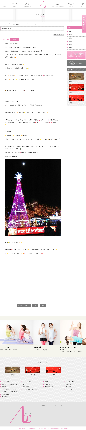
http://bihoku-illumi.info (11, 156)
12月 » (43, 305)
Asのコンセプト (6, 381)
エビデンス (26, 384)
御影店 (70, 48)
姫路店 (70, 35)
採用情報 (68, 386)
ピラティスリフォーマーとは (10, 391)
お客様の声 (26, 386)
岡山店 (70, 44)
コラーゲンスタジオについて (10, 389)
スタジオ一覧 (5, 396)
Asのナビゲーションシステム (9, 384)
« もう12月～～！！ (23, 305)
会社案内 (47, 381)
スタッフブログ (8, 24)
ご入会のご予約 (70, 381)
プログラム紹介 (6, 394)
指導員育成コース (45, 405)
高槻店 (70, 38)
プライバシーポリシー (72, 389)
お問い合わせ (69, 384)
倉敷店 (70, 41)
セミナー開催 (48, 384)
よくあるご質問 (27, 381)
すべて (70, 31)
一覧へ (35, 305)
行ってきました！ (7, 28)
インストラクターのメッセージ (31, 389)
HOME (1, 24)
